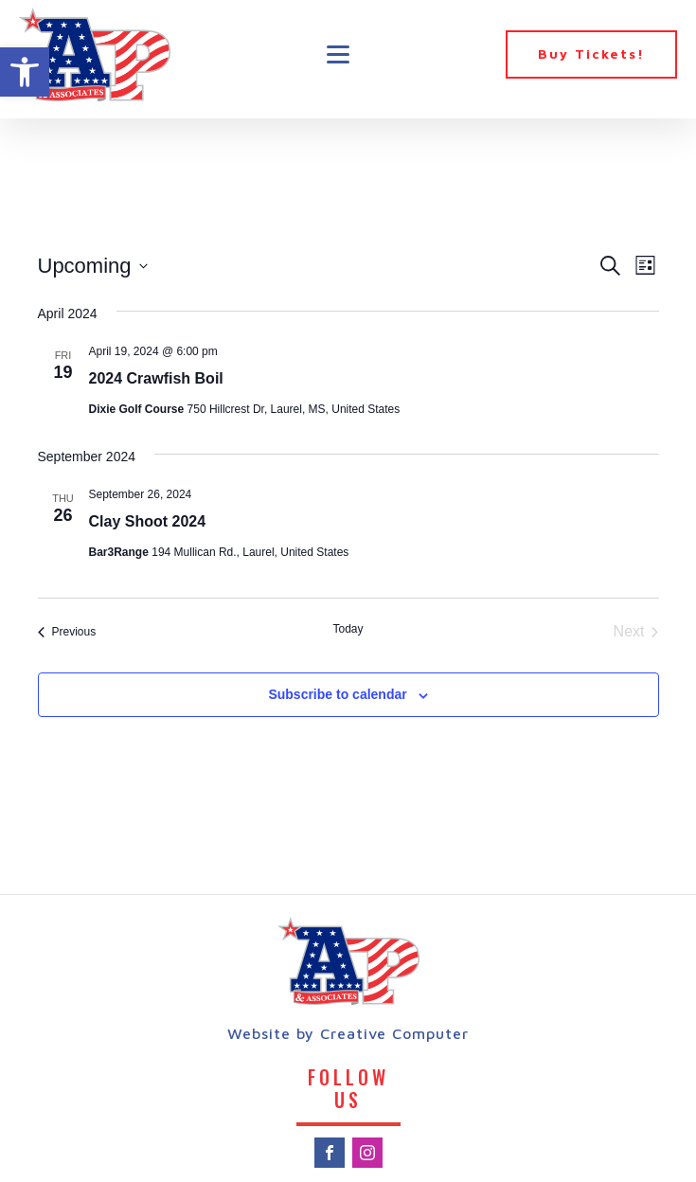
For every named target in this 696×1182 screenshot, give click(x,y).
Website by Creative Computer (348, 1033)
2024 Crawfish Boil (156, 378)
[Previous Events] (67, 631)
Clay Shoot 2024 (147, 521)
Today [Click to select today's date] (347, 629)
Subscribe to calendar (337, 694)
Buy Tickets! (591, 53)
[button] (24, 72)
